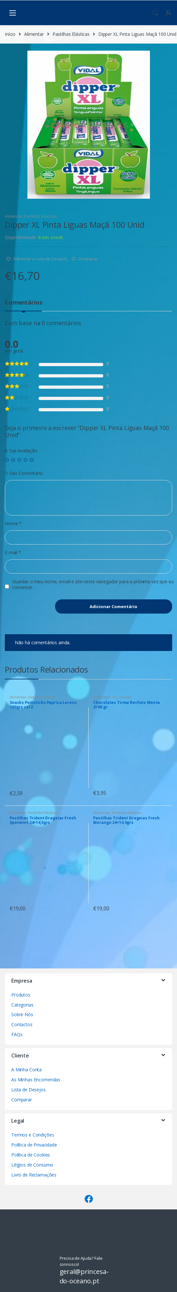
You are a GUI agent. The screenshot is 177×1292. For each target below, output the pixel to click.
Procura (155, 12)
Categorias (22, 1005)
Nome (13, 523)
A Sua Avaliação (21, 451)
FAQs (16, 1034)
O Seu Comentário (24, 473)
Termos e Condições (32, 1135)
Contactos (22, 1024)
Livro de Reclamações (33, 1175)
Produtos (20, 995)
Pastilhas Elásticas (71, 34)
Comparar (88, 259)
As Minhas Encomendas (35, 1080)
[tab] (23, 305)
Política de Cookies (30, 1155)
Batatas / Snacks (41, 697)
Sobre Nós (22, 1014)
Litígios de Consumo (32, 1165)
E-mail (13, 553)
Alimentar (34, 34)
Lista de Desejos (28, 1090)
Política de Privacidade (34, 1145)
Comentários (23, 302)
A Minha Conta (26, 1070)
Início (10, 34)
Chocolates (121, 697)
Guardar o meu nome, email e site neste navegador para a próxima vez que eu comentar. (93, 584)
